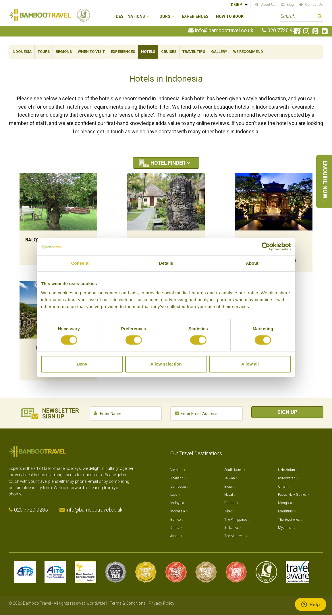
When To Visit (91, 51)
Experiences (195, 16)
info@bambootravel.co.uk (224, 30)
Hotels (148, 51)
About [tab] (252, 263)
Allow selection (166, 364)
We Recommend (248, 51)
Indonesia (21, 51)
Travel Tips (193, 51)
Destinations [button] (130, 16)
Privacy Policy (161, 603)
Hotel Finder (167, 163)
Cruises (168, 51)
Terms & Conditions (128, 603)
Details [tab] (166, 263)
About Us (268, 5)
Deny (82, 364)
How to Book (230, 16)
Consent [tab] (80, 263)
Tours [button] (163, 16)
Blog (290, 5)
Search (319, 17)
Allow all (250, 364)
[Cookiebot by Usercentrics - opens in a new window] (266, 246)
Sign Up (287, 412)
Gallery (219, 51)
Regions (64, 51)
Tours (44, 51)
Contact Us (314, 5)
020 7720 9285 (284, 30)
